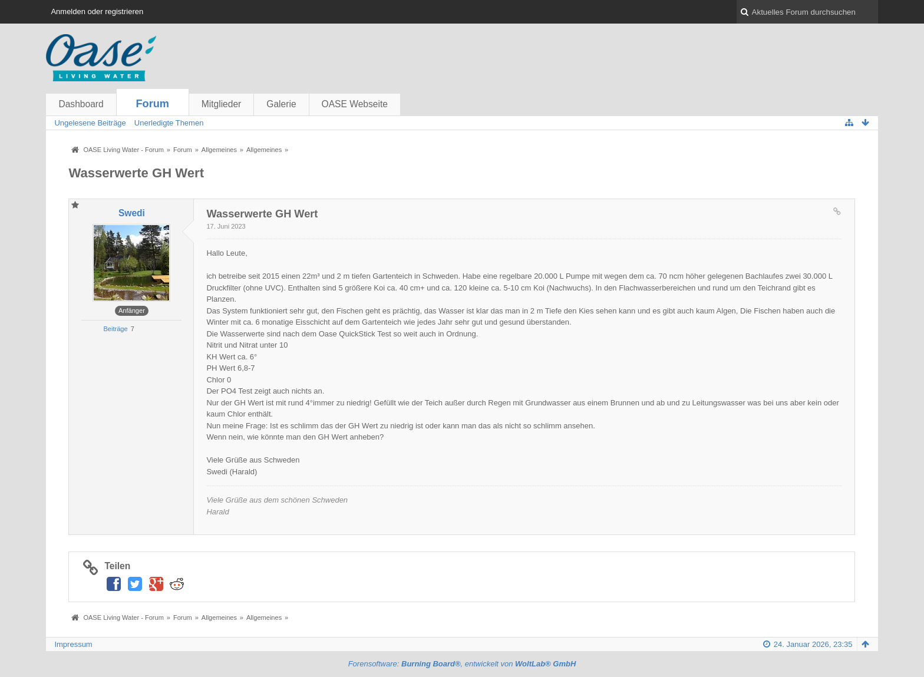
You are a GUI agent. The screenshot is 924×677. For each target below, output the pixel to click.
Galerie (281, 104)
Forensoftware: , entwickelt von (462, 663)
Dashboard (80, 104)
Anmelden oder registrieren (97, 11)
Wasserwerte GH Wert (136, 173)
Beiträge (115, 328)
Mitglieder (222, 104)
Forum (152, 104)
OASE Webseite (355, 104)
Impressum (73, 644)
